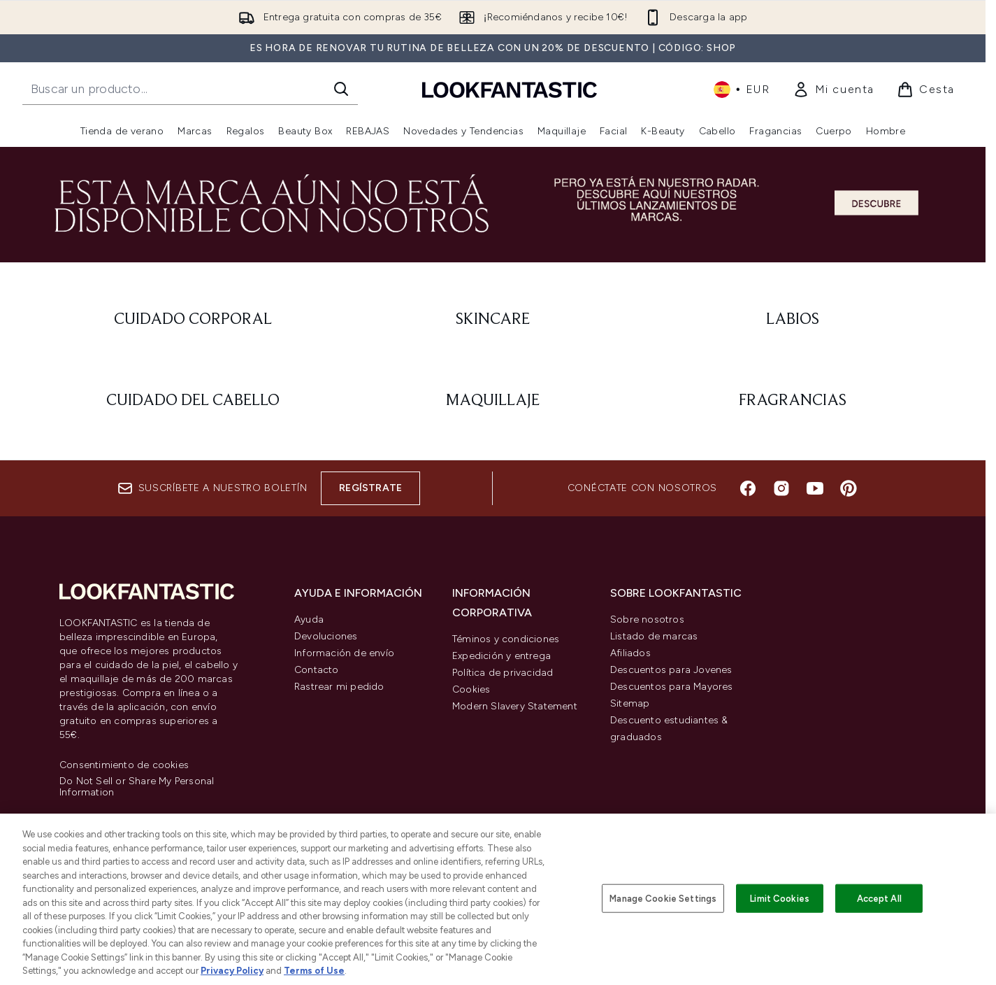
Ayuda (309, 619)
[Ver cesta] (925, 90)
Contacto (316, 670)
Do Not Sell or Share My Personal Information (136, 787)
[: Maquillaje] (492, 401)
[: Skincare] (492, 319)
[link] (833, 90)
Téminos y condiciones (505, 639)
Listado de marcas (654, 636)
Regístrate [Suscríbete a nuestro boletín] (370, 488)
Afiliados (630, 653)
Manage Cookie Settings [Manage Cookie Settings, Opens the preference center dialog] (662, 898)
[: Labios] (793, 319)
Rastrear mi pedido (339, 687)
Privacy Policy (232, 970)
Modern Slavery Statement (514, 706)
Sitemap (629, 703)
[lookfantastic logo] (509, 89)
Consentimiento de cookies (124, 765)
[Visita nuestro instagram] (781, 488)
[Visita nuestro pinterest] (848, 488)
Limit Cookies (779, 898)
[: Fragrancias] (793, 401)
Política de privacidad (502, 673)
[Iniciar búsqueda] (341, 88)
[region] (498, 899)
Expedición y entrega (501, 656)
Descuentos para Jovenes (671, 670)
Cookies (471, 689)
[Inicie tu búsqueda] (190, 88)
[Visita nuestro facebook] (748, 488)
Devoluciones (325, 636)
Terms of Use (314, 970)
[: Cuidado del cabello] (192, 401)
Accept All (879, 898)
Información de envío (344, 653)
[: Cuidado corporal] (192, 319)
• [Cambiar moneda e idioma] (742, 89)
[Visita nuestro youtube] (815, 488)
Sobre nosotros (647, 619)
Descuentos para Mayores (671, 687)
